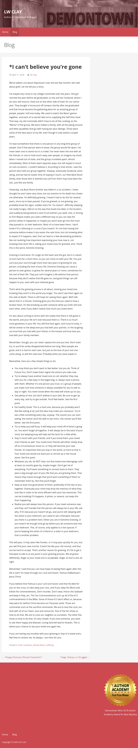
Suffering (50, 645)
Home (5, 31)
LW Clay (33, 74)
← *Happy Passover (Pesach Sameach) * (22, 657)
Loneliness (27, 645)
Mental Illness (39, 645)
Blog (15, 31)
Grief (20, 645)
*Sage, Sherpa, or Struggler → (75, 657)
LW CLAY (13, 12)
